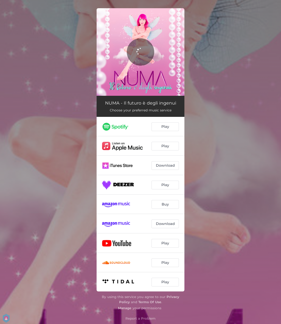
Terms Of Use (149, 302)
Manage (124, 308)
